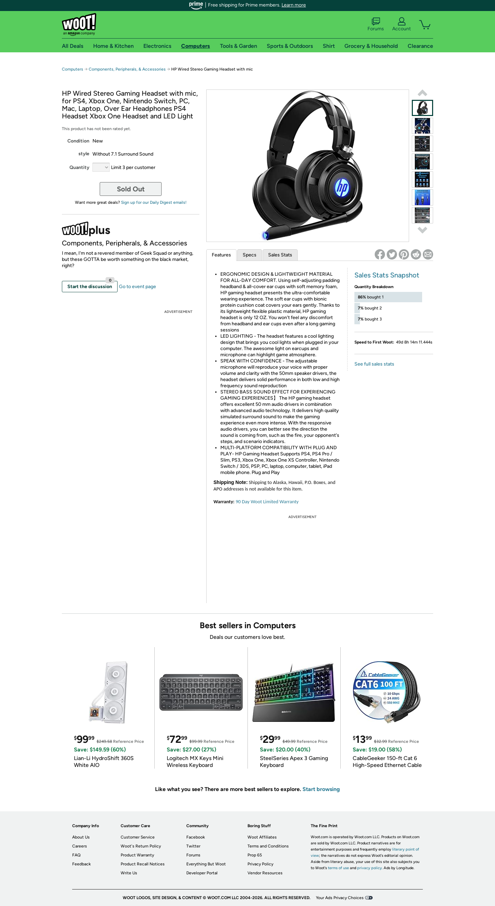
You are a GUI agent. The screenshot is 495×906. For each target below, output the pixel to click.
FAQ (76, 855)
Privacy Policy (260, 864)
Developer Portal (202, 873)
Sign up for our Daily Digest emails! (154, 202)
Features (221, 255)
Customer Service (138, 837)
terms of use (338, 868)
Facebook (195, 837)
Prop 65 (255, 855)
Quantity (79, 167)
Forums (375, 24)
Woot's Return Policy (141, 846)
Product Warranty (137, 855)
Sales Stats (280, 255)
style (83, 154)
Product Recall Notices (143, 864)
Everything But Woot (206, 864)
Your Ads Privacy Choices (340, 897)
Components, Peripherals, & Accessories (127, 69)
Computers (72, 69)
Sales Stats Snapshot (386, 275)
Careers (79, 846)
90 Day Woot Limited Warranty (266, 501)
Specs (249, 255)
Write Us (129, 873)
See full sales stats (374, 364)
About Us (81, 837)
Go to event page (137, 286)
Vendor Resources (265, 873)
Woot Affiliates (262, 837)
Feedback (81, 864)
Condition (78, 141)
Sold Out (131, 189)
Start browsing (321, 789)
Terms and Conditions (268, 846)
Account (401, 24)
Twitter (193, 846)
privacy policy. (370, 868)
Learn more (294, 5)
